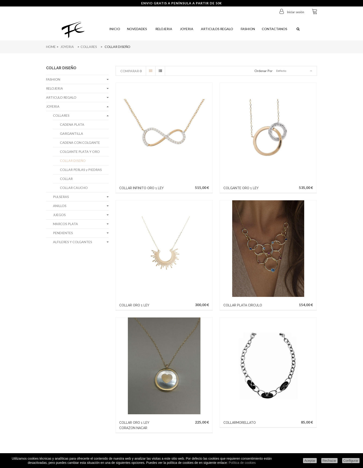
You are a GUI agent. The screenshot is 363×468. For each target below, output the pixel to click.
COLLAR (66, 179)
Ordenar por (263, 71)
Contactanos (274, 29)
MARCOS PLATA (65, 224)
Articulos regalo (216, 29)
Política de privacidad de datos (77, 419)
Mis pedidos (135, 392)
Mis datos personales (135, 412)
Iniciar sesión (295, 12)
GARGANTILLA (71, 133)
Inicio (114, 29)
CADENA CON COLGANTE (80, 142)
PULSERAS (61, 197)
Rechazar (329, 460)
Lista (160, 70)
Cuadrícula (150, 70)
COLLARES (61, 115)
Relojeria (163, 29)
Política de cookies (242, 463)
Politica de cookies (77, 425)
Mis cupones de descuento (135, 419)
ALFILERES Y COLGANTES (72, 242)
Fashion (247, 29)
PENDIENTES (63, 233)
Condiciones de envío (77, 392)
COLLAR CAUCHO (74, 188)
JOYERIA (52, 106)
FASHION (53, 79)
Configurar (350, 460)
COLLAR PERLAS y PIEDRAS (81, 170)
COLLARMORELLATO (274, 248)
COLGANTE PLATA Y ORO (80, 152)
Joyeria (186, 29)
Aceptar (309, 460)
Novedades (137, 29)
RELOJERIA (54, 88)
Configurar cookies (77, 439)
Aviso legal (77, 399)
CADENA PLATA (72, 124)
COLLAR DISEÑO (73, 161)
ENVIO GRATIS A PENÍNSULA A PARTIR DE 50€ (181, 3)
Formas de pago (77, 412)
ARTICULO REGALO (61, 97)
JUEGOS (59, 215)
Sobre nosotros (77, 405)
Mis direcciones (135, 405)
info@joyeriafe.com (202, 424)
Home (51, 47)
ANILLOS (59, 206)
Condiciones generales (77, 432)
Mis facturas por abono (135, 399)
